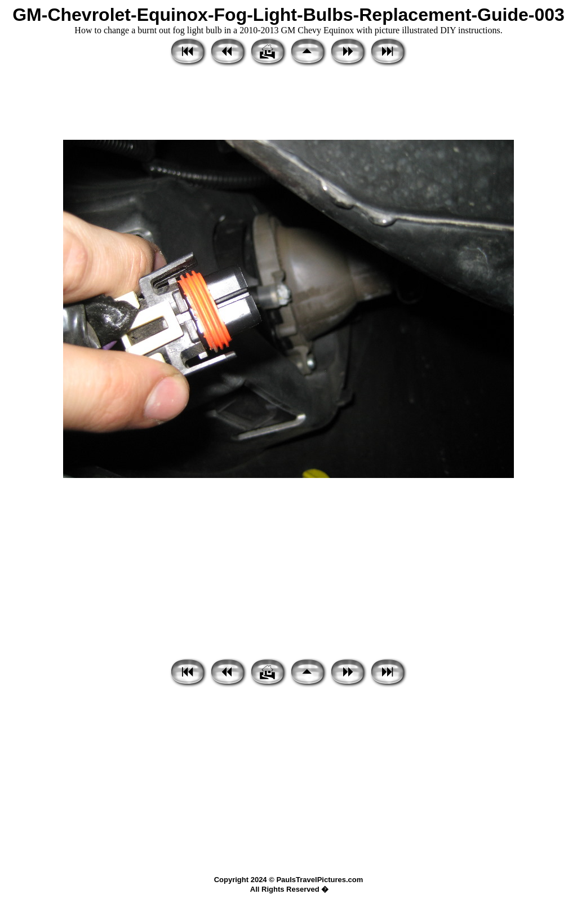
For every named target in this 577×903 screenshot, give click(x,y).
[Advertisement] (288, 104)
